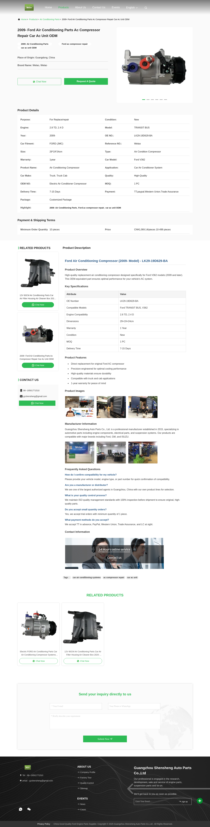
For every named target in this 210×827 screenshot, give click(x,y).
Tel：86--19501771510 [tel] (31, 775)
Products (63, 7)
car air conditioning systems (87, 577)
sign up (183, 801)
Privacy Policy (43, 824)
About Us (80, 7)
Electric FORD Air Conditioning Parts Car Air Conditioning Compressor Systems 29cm (38, 653)
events (116, 7)
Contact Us (98, 7)
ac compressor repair (113, 577)
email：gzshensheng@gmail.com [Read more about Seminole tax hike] (36, 781)
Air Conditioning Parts (49, 19)
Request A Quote (86, 81)
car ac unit (132, 577)
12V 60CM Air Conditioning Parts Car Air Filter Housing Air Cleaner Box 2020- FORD (38, 298)
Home (48, 7)
